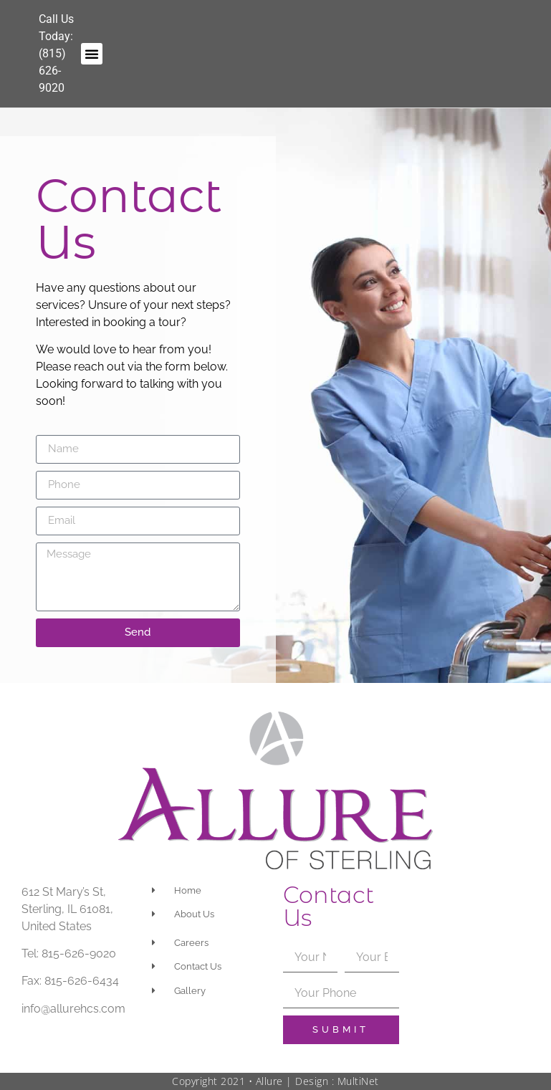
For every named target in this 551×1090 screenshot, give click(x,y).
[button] (91, 53)
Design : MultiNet (337, 1081)
